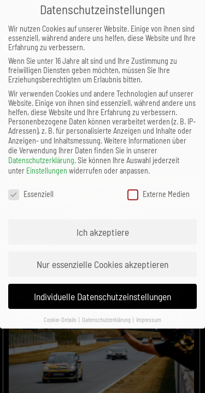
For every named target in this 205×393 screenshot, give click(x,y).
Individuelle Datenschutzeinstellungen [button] (102, 287)
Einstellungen (46, 160)
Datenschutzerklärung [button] (107, 309)
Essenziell (31, 184)
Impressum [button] (148, 309)
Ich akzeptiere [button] (103, 222)
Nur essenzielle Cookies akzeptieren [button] (102, 254)
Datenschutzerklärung (41, 150)
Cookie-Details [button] (61, 309)
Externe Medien (158, 184)
